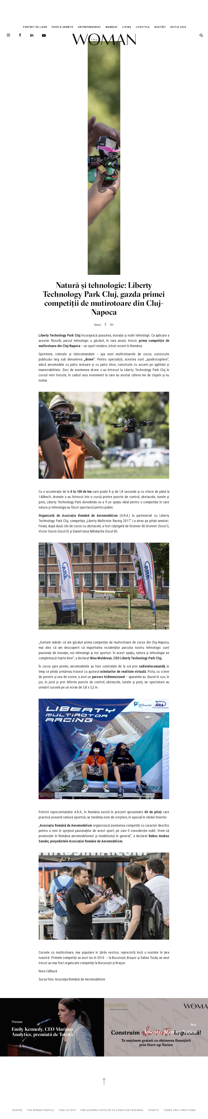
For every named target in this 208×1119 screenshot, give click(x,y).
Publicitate (67, 1110)
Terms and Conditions (180, 1110)
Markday (112, 27)
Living (126, 27)
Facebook (20, 35)
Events (154, 1110)
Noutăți (160, 27)
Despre (17, 1110)
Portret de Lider (35, 27)
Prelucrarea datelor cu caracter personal (112, 1110)
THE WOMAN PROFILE (40, 1110)
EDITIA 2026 (178, 27)
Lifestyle (143, 27)
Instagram (8, 35)
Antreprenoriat (89, 27)
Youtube (44, 35)
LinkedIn (31, 35)
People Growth (62, 27)
